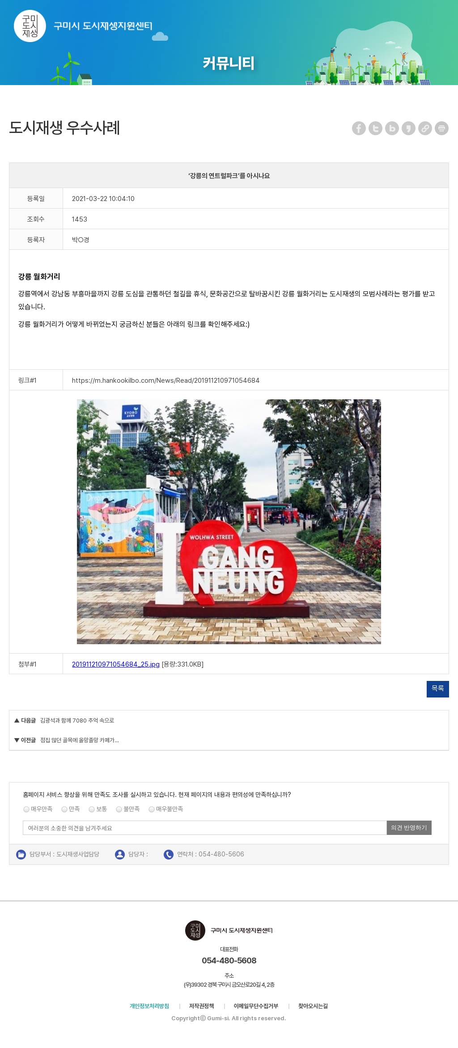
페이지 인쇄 (442, 128)
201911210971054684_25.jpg (116, 664)
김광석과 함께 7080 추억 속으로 (77, 720)
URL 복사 (425, 128)
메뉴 (445, 19)
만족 (74, 809)
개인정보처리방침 (149, 1006)
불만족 (131, 809)
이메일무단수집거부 (256, 1006)
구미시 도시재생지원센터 (92, 28)
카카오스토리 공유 (409, 128)
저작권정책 (201, 1006)
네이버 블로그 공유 (392, 128)
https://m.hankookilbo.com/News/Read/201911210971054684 (166, 380)
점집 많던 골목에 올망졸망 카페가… (79, 740)
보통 (101, 809)
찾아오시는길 (313, 1006)
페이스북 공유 (359, 128)
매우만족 (41, 809)
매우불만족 (169, 809)
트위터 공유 (376, 128)
